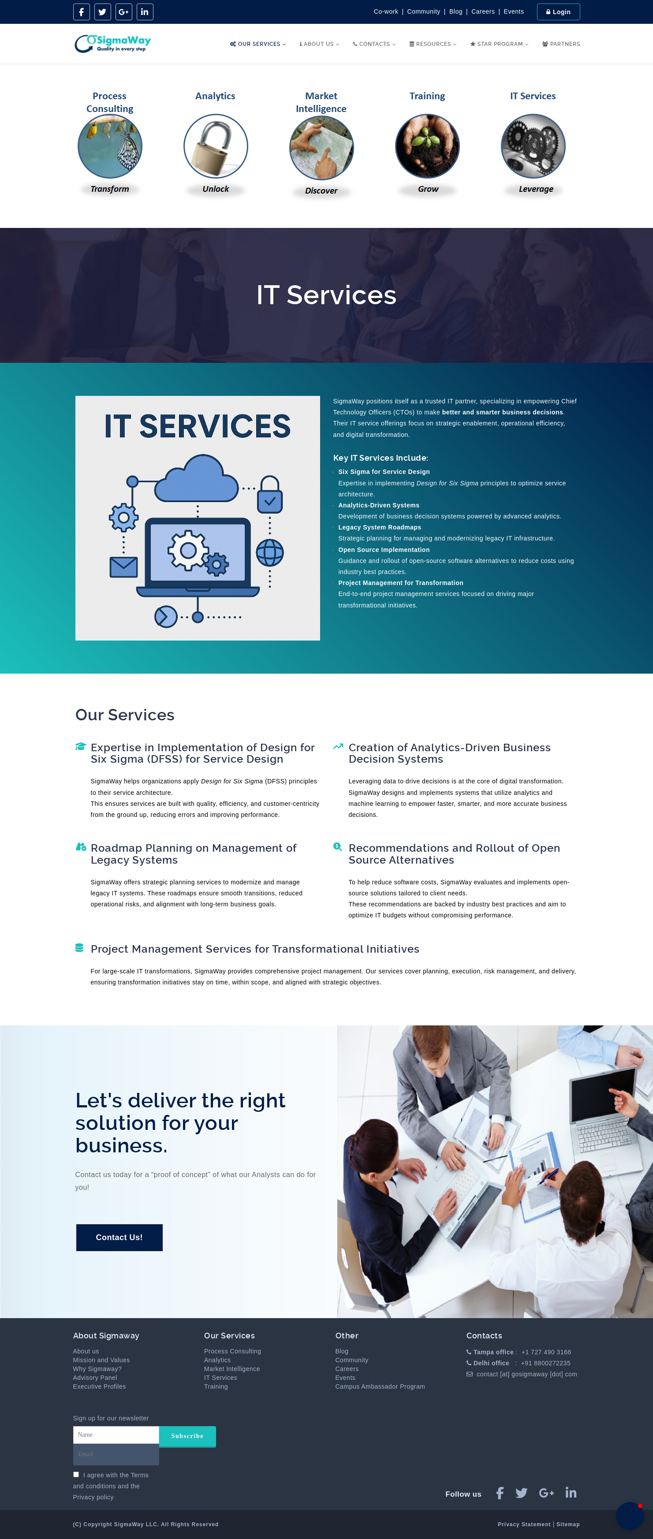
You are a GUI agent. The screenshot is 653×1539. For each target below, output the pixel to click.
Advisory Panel (95, 1377)
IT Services (220, 1377)
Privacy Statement (525, 1524)
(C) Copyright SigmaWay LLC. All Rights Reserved (146, 1524)
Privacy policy (93, 1497)
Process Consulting (232, 1351)
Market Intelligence (232, 1368)
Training (216, 1386)
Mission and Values (101, 1360)
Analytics (217, 1360)
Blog (456, 11)
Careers (483, 11)
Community (423, 11)
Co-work (386, 11)
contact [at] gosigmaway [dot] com (527, 1374)
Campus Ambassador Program (380, 1386)
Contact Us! (119, 1237)
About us (86, 1351)
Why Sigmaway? (97, 1368)
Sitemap (568, 1524)
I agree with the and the (111, 1486)
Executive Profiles (99, 1386)
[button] (630, 1516)
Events (514, 11)
